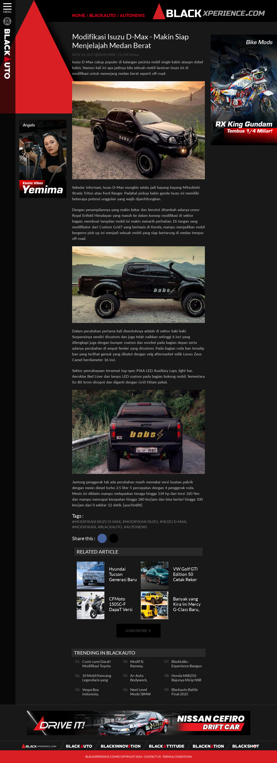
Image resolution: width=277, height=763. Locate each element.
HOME (78, 15)
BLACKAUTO (102, 15)
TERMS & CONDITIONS (177, 756)
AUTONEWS (132, 15)
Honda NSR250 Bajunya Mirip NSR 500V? (186, 679)
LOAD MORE (138, 630)
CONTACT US (152, 756)
